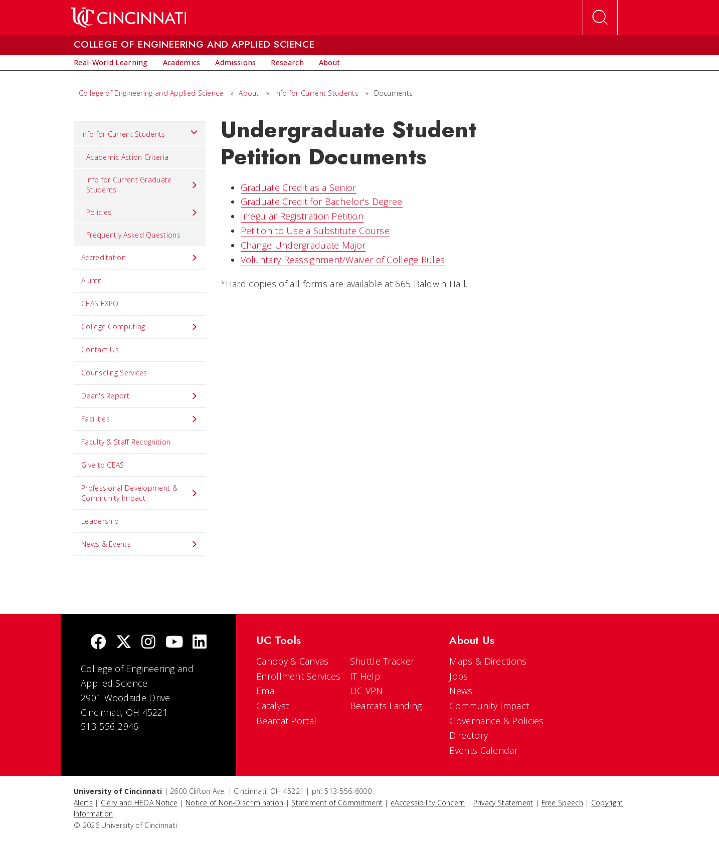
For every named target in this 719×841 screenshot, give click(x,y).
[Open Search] (600, 17)
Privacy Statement (503, 802)
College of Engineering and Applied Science (151, 93)
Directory (468, 735)
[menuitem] (110, 62)
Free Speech (562, 802)
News (460, 691)
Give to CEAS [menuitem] (102, 465)
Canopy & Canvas (292, 661)
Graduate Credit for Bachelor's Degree (322, 201)
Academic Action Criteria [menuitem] (127, 157)
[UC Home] (128, 17)
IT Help (365, 676)
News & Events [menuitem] (139, 544)
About (249, 93)
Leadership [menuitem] (100, 521)
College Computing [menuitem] (139, 326)
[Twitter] (124, 643)
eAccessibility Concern (428, 802)
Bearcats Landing (386, 706)
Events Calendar (483, 750)
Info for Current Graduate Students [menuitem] (142, 184)
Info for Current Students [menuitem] (139, 131)
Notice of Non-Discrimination (234, 802)
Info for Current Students (316, 93)
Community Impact (489, 706)
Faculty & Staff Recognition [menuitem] (125, 442)
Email (267, 691)
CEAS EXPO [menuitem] (100, 303)
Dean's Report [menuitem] (139, 395)
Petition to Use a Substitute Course (315, 231)
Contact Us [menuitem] (100, 349)
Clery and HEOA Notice (139, 802)
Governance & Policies (496, 721)
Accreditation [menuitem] (139, 257)
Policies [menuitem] (142, 212)
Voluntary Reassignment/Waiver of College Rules (343, 260)
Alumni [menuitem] (92, 280)
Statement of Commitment (337, 802)
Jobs (458, 676)
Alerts (83, 802)
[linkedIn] (200, 643)
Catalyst (272, 706)
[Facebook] (98, 643)
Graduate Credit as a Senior (298, 187)
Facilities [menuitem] (139, 419)
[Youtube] (174, 643)
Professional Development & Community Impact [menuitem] (139, 493)
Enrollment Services (298, 676)
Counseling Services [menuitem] (114, 372)
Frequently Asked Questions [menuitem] (133, 235)
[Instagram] (148, 643)
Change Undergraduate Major (303, 245)
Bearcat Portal (286, 721)
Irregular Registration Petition (302, 216)
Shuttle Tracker (382, 661)
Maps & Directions (487, 661)
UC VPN (366, 691)
